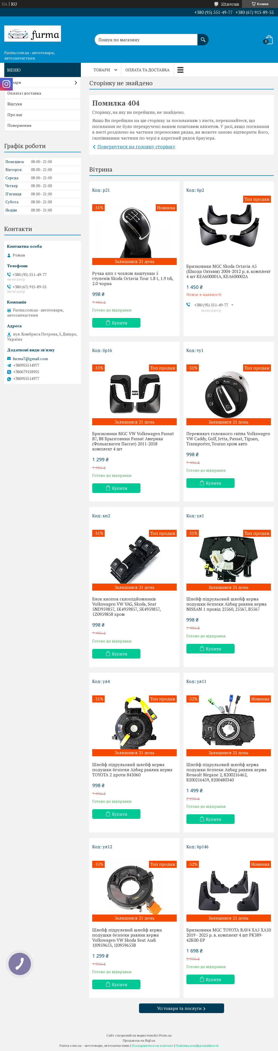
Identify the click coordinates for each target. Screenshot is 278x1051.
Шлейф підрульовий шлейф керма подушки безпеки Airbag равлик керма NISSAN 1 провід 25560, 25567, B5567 (226, 604)
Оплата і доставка (24, 93)
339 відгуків (230, 4)
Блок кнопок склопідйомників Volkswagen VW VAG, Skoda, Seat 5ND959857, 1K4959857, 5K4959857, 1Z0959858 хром (126, 606)
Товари (102, 69)
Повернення (19, 125)
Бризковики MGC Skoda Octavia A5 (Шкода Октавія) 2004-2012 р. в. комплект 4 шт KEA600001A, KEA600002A (228, 271)
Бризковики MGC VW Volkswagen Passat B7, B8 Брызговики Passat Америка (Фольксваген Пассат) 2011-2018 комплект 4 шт (133, 441)
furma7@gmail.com (30, 358)
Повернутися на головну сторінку (136, 146)
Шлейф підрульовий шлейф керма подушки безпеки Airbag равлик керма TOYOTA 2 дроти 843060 (132, 769)
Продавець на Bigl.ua (139, 1040)
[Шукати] (203, 36)
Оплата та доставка (147, 69)
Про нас (15, 114)
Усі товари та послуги (179, 1008)
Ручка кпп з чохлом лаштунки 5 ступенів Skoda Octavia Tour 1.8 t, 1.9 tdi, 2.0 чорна (132, 278)
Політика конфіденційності (197, 1045)
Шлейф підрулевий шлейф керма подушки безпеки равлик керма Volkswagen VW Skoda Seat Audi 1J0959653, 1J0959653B (127, 937)
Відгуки (14, 103)
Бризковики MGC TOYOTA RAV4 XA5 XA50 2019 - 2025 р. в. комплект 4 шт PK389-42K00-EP (228, 935)
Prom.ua (165, 1035)
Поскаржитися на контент (152, 1045)
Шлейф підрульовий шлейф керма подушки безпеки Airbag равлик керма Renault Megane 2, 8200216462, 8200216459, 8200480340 (226, 772)
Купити (119, 323)
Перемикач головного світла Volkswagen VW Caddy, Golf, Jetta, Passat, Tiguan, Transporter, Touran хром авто (228, 438)
